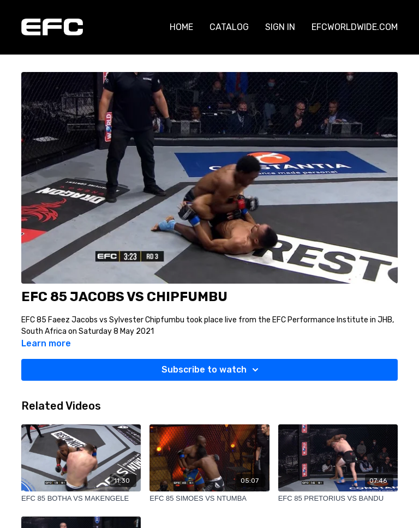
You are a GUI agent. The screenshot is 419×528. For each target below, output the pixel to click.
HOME (181, 27)
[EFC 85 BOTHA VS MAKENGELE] (81, 498)
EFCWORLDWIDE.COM (355, 27)
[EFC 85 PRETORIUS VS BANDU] (338, 498)
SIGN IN (280, 27)
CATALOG (229, 27)
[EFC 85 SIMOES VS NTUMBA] (209, 498)
